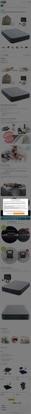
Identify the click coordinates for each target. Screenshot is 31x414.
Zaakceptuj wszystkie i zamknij (19, 213)
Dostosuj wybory (9, 213)
